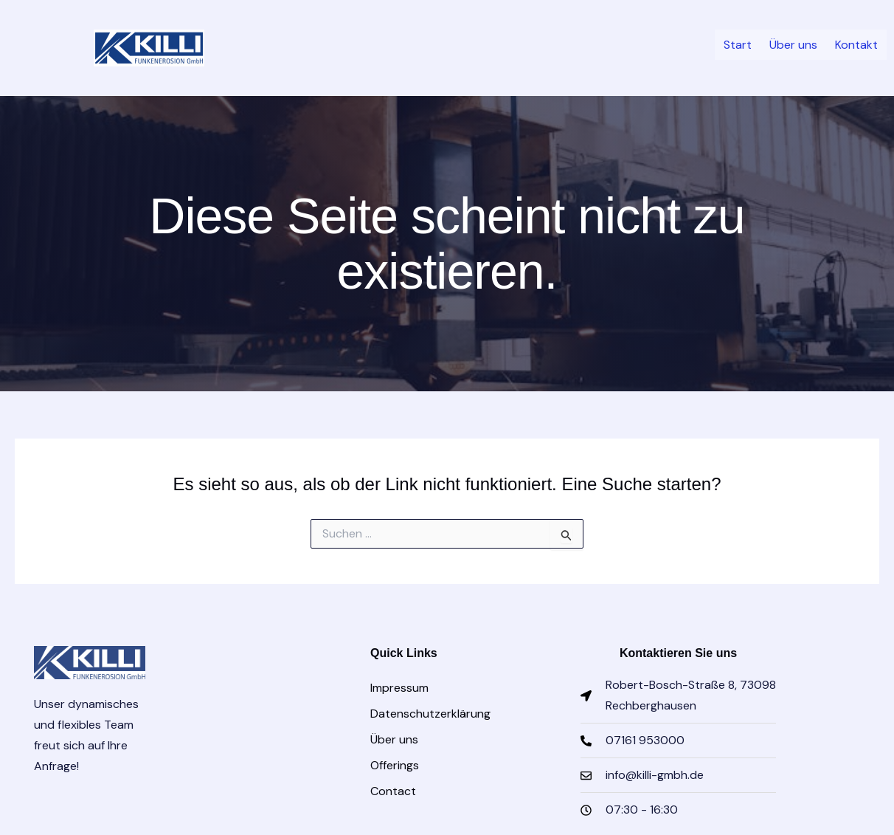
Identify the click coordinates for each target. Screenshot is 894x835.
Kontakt (854, 46)
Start (727, 46)
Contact (393, 791)
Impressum (399, 687)
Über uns (787, 46)
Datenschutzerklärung (430, 713)
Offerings (394, 765)
